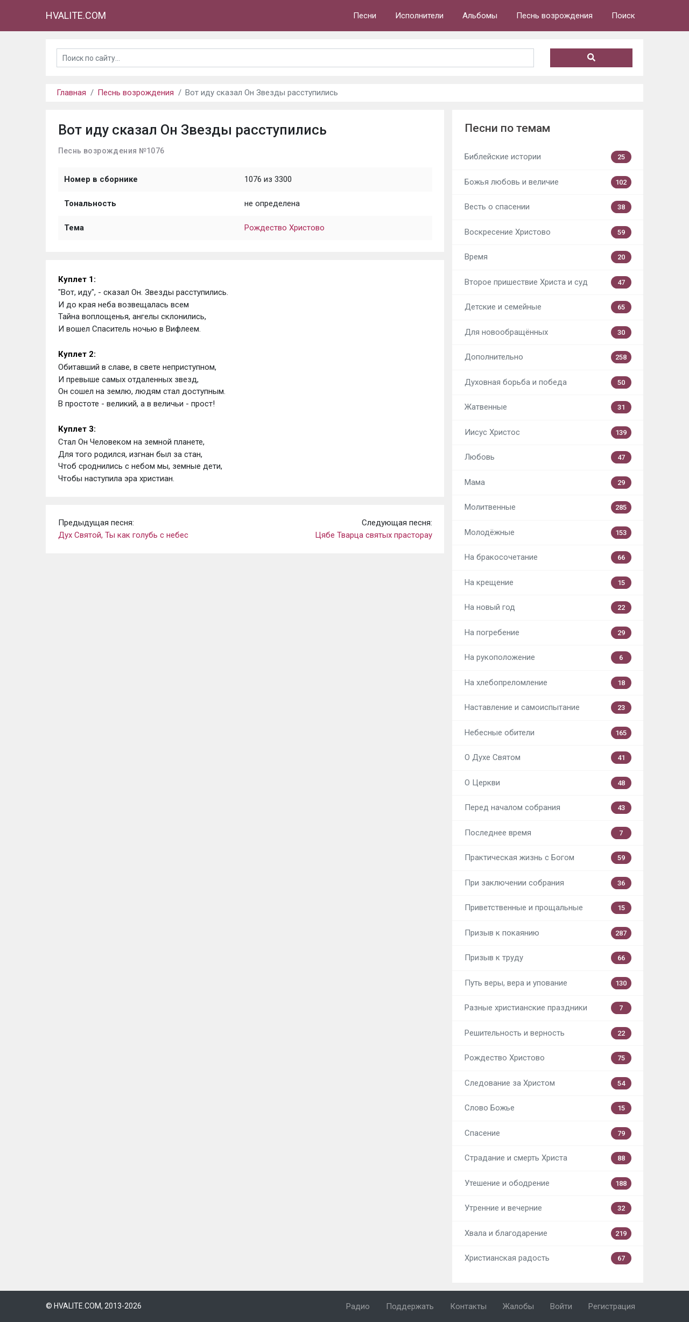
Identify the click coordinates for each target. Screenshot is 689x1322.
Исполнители (419, 15)
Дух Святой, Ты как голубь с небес (123, 535)
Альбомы (479, 15)
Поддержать (410, 1306)
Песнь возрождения (554, 15)
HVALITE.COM (76, 15)
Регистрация (611, 1306)
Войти (561, 1306)
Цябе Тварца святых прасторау (373, 535)
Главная (71, 92)
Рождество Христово (284, 228)
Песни (364, 15)
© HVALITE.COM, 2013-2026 (94, 1306)
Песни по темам (507, 128)
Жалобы (518, 1306)
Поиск (623, 15)
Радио (358, 1306)
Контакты (468, 1306)
